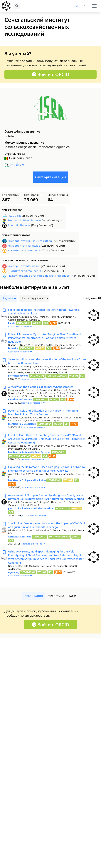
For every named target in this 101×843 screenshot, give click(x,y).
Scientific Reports (18, 225)
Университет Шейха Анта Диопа (29, 240)
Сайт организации (50, 177)
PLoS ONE (14, 215)
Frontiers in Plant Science (24, 220)
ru (77, 6)
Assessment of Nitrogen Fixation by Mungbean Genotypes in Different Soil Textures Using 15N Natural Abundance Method (46, 497)
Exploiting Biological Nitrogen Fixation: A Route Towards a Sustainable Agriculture (44, 311)
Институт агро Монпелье (24, 250)
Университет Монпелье (23, 245)
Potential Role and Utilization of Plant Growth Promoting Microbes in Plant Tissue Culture (43, 412)
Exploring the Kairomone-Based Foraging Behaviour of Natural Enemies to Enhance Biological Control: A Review (46, 468)
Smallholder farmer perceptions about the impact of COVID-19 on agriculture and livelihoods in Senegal (46, 525)
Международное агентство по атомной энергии (40, 275)
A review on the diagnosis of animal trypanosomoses (40, 387)
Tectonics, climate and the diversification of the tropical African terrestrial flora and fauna (47, 361)
